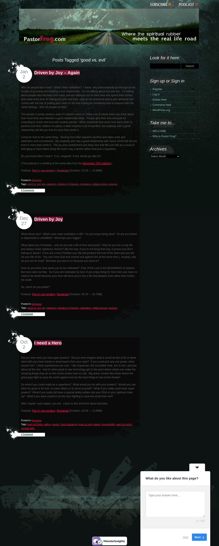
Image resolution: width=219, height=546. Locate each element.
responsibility (108, 424)
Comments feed (162, 104)
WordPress (108, 497)
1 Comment (27, 314)
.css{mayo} (137, 497)
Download (63, 170)
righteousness (99, 184)
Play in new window (43, 170)
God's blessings (68, 424)
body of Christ (35, 424)
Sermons (36, 180)
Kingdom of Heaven (68, 184)
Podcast (188, 4)
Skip (185, 537)
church (55, 424)
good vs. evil (85, 424)
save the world (123, 424)
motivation (85, 184)
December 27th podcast (96, 163)
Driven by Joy (48, 219)
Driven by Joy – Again (57, 72)
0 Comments (27, 190)
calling (47, 424)
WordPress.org (161, 110)
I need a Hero (48, 343)
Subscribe (161, 4)
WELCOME (159, 131)
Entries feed (160, 99)
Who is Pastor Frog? (164, 136)
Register (157, 89)
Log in (156, 94)
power (96, 424)
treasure (113, 184)
